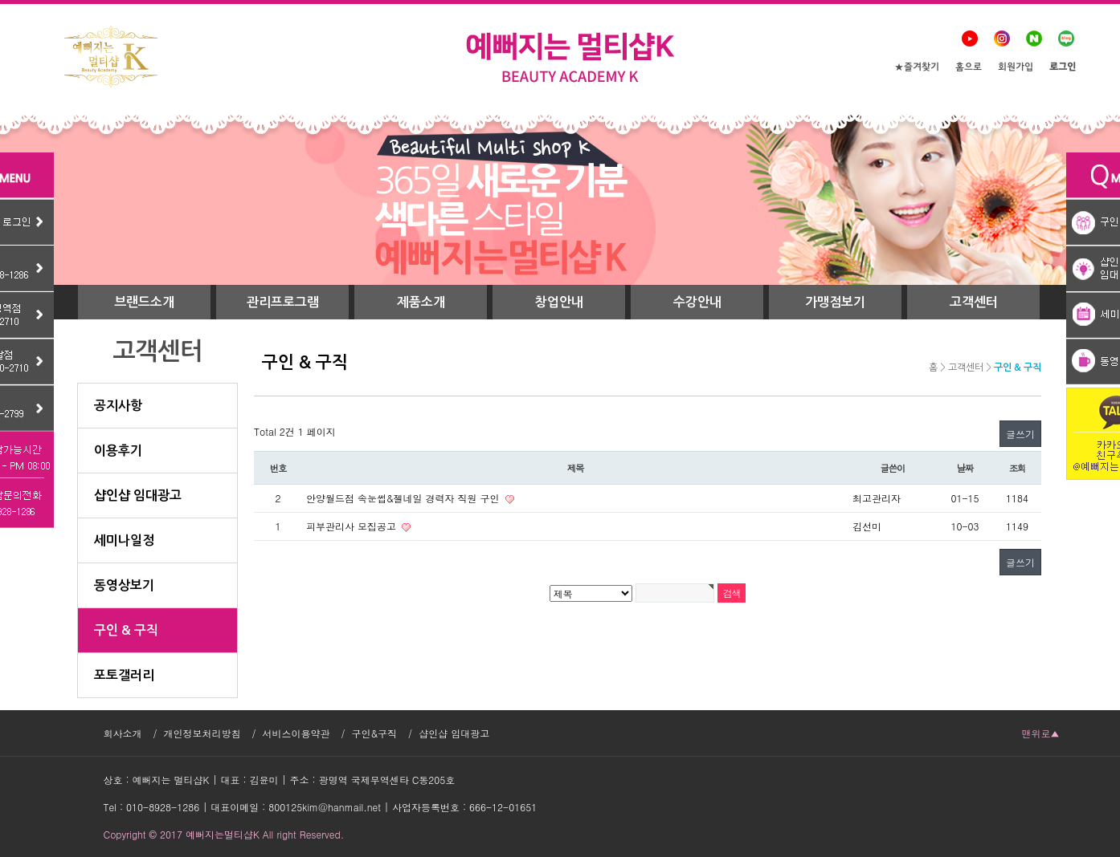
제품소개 (421, 302)
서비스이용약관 (296, 733)
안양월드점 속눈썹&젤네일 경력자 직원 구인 (404, 498)
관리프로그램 (283, 302)
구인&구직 (375, 733)
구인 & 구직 (1017, 367)
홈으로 (968, 68)
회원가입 (1015, 68)
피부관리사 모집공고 (352, 526)
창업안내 (559, 302)
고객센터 (974, 302)
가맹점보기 (835, 302)
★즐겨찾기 (916, 68)
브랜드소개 (144, 302)
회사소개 (123, 733)
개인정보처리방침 (202, 733)
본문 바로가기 (0, 0)
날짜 (965, 467)
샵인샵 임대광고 (454, 733)
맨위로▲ (1041, 733)
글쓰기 (1020, 434)
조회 (1017, 467)
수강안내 (697, 302)
